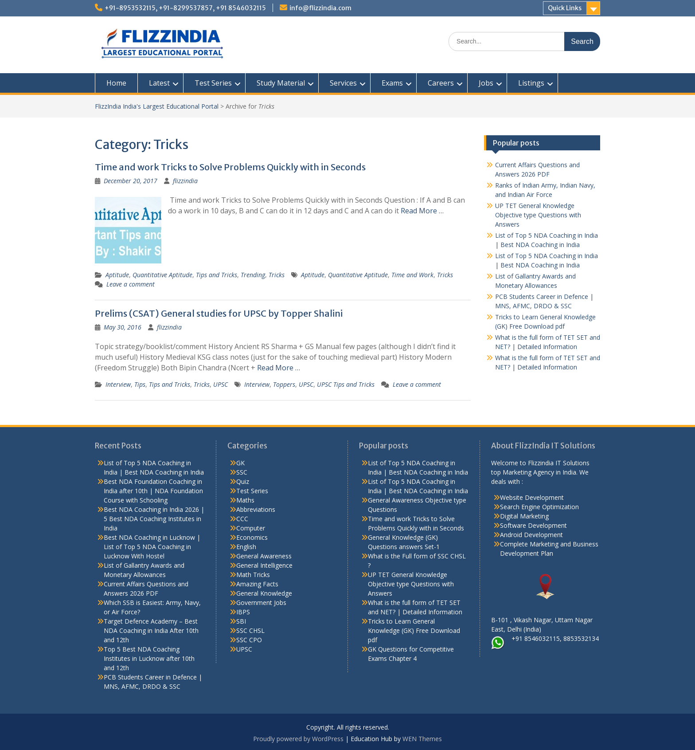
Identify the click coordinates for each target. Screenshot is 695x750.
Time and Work (412, 275)
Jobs (486, 83)
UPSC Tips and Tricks (346, 384)
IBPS (243, 612)
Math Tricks (253, 574)
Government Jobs (261, 602)
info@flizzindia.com (320, 8)
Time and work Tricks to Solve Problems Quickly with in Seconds (230, 167)
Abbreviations (255, 509)
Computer (250, 528)
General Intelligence (264, 565)
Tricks (277, 275)
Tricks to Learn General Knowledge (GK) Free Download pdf (414, 630)
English (246, 546)
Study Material (281, 83)
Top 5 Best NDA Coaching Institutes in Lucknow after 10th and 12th (149, 658)
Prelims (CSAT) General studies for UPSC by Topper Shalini (219, 313)
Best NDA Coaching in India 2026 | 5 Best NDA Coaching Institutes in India (154, 518)
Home (116, 83)
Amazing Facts (257, 584)
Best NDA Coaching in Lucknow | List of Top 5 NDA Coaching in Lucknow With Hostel (152, 546)
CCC (242, 518)
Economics (252, 537)
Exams (392, 83)
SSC (241, 472)
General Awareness (264, 556)
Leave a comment (130, 284)
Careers (441, 83)
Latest (159, 83)
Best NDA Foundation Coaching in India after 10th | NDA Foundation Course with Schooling (153, 490)
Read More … (422, 211)
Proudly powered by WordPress (298, 738)
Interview (118, 384)
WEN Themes (422, 738)
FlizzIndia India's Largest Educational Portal (157, 106)
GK (240, 463)
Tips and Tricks (216, 275)
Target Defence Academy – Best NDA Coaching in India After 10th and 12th (151, 630)
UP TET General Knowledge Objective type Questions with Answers (538, 214)
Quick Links (565, 8)
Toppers (284, 384)
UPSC (220, 384)
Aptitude (117, 275)
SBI (241, 621)
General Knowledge (264, 593)
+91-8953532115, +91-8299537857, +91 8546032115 (185, 8)
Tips (139, 384)
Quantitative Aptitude (162, 275)
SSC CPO (249, 640)
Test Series (213, 83)
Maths (245, 500)
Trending (253, 275)
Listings (531, 83)
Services (343, 83)
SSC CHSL (250, 630)
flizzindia (185, 181)
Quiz (242, 481)
